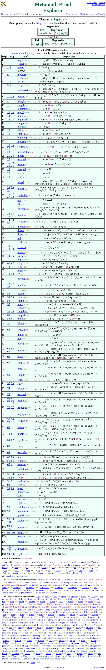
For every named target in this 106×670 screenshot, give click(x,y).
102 (9, 528)
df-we (38, 609)
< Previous (92, 2)
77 (12, 407)
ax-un (22, 585)
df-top (72, 651)
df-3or (63, 596)
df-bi (38, 596)
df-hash (57, 633)
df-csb (80, 601)
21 (8, 155)
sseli (20, 266)
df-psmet (80, 648)
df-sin (92, 635)
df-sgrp (6, 648)
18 (8, 130)
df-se (29, 609)
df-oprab (83, 614)
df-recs (79, 617)
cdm (68, 565)
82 (12, 440)
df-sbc (70, 601)
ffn (19, 204)
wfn (16, 567)
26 (12, 165)
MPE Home (20, 14)
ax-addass (59, 587)
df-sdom (81, 620)
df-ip (51, 640)
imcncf (21, 492)
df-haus (14, 656)
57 (8, 304)
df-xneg (89, 627)
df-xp (48, 609)
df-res (5, 612)
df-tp (85, 604)
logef (20, 270)
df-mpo (94, 614)
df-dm (86, 609)
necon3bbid (24, 152)
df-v (61, 601)
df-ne (90, 599)
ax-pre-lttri (79, 590)
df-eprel (93, 607)
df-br (44, 607)
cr (92, 567)
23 (8, 152)
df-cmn (68, 648)
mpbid (21, 155)
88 (8, 477)
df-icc (58, 630)
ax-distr (85, 587)
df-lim (56, 612)
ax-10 (27, 582)
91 (12, 481)
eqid (20, 503)
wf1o (44, 567)
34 (8, 213)
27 (8, 196)
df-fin (92, 620)
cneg (58, 570)
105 (9, 550)
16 (8, 123)
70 (8, 399)
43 (12, 248)
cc (84, 567)
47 (12, 263)
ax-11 (37, 582)
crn (79, 565)
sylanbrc (22, 221)
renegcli (22, 169)
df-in (11, 604)
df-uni (5, 607)
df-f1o (31, 614)
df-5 (84, 625)
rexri (20, 173)
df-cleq (60, 599)
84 (8, 452)
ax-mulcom (44, 587)
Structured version (72, 14)
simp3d (21, 375)
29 (8, 187)
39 (8, 488)
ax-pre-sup (40, 592)
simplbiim (23, 311)
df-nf (11, 599)
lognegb (22, 141)
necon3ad (22, 452)
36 (8, 216)
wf (27, 567)
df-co (77, 609)
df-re (89, 633)
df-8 (10, 627)
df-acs (82, 646)
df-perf (79, 653)
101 (9, 522)
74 (8, 388)
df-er (21, 620)
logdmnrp (23, 137)
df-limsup (36, 635)
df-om (14, 617)
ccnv (56, 565)
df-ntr (38, 653)
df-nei (58, 653)
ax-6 (94, 579)
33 (12, 220)
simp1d (21, 362)
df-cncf (24, 659)
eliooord (22, 308)
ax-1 (48, 579)
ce (17, 573)
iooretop (22, 536)
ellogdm (22, 101)
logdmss (22, 74)
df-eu (39, 599)
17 (12, 193)
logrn (20, 259)
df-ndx (58, 638)
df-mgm (93, 646)
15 (8, 162)
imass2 (21, 252)
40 (8, 246)
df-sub (15, 625)
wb (33, 562)
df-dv (47, 659)
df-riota (62, 614)
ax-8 (10, 582)
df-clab (49, 599)
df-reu (42, 601)
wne (85, 562)
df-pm (40, 620)
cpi (26, 573)
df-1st (24, 617)
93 (12, 488)
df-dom (70, 620)
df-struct (23, 638)
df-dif (90, 601)
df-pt (87, 643)
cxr (28, 570)
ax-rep (66, 582)
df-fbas (39, 651)
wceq (62, 562)
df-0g (50, 643)
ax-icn (79, 585)
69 (8, 362)
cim (6, 573)
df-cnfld (61, 651)
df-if (48, 604)
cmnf (17, 570)
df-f (4, 614)
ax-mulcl (16, 587)
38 (12, 226)
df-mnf (73, 622)
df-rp (78, 627)
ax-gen (67, 579)
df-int (15, 607)
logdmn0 (22, 108)
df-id (83, 607)
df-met (5, 651)
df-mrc (71, 646)
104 (9, 547)
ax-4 (77, 579)
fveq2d (21, 329)
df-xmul (15, 630)
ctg (59, 573)
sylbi (20, 297)
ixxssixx (22, 247)
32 (12, 196)
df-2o (11, 620)
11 (8, 105)
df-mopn (27, 651)
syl (19, 273)
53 (8, 297)
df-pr (76, 604)
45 (12, 256)
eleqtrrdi (22, 464)
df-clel (70, 599)
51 (8, 323)
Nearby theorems (98, 5)
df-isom (51, 614)
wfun (4, 567)
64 (8, 440)
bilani (20, 356)
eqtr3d (21, 440)
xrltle (20, 242)
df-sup (23, 622)
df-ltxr (94, 622)
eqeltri (21, 554)
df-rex (21, 601)
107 (13, 554)
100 (13, 519)
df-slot (47, 638)
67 (8, 351)
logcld (21, 112)
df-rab (52, 601)
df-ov (72, 614)
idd (19, 238)
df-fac (35, 633)
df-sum (72, 635)
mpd (20, 457)
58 (8, 318)
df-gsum (62, 643)
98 (8, 507)
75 (8, 394)
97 (12, 525)
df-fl (89, 630)
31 (8, 190)
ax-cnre (66, 590)
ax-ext (56, 582)
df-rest (28, 643)
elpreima (22, 208)
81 (12, 433)
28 (8, 173)
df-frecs (56, 617)
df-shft (69, 633)
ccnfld (72, 573)
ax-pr (13, 585)
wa (42, 562)
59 (12, 311)
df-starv (18, 640)
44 (8, 256)
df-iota (76, 612)
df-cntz (56, 648)
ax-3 (60, 579)
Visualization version (87, 14)
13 (12, 112)
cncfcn (21, 520)
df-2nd (34, 617)
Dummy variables (19, 53)
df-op (94, 604)
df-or (55, 596)
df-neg (26, 625)
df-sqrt (13, 635)
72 (8, 402)
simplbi (21, 105)
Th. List (29, 14)
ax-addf (53, 592)
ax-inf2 (33, 585)
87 (8, 464)
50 (12, 273)
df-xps (48, 646)
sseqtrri (21, 85)
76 (12, 402)
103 (13, 532)
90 (12, 477)
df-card (52, 622)
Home (11, 14)
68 (8, 356)
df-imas (37, 646)
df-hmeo (36, 656)
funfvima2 (23, 469)
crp (70, 570)
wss (14, 565)
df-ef (83, 635)
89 (13, 474)
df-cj (79, 633)
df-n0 (29, 627)
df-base (69, 638)
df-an (47, 596)
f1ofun (21, 63)
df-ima (15, 612)
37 (8, 223)
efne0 (20, 379)
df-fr (20, 609)
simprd (21, 133)
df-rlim (61, 635)
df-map (30, 620)
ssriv (20, 484)
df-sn (67, 604)
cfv (53, 567)
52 (8, 286)
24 (12, 155)
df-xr (84, 622)
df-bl (16, 651)
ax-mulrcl (30, 587)
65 (8, 348)
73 (12, 383)
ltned (20, 318)
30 (12, 187)
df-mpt (65, 607)
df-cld (27, 653)
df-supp (45, 617)
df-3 (66, 625)
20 (8, 165)
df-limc (36, 659)
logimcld (22, 119)
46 (8, 263)
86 (12, 460)
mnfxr (21, 334)
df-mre (59, 646)
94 (8, 554)
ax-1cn (68, 585)
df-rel (57, 609)
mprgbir (22, 226)
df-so (11, 609)
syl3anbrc (23, 195)
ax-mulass (72, 587)
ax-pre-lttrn (94, 590)
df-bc (46, 633)
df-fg (50, 651)
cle (49, 570)
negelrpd (22, 407)
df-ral (12, 601)
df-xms (90, 656)
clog (21, 576)
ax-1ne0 (15, 590)
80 (8, 427)
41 (12, 246)
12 (8, 112)
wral (94, 562)
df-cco (17, 643)
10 (8, 226)
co (75, 567)
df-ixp (50, 620)
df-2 (57, 625)
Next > (102, 2)
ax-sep (77, 582)
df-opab (53, 607)
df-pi (13, 638)
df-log (57, 659)
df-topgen (75, 643)
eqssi (20, 488)
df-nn (47, 625)
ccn (85, 573)
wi (26, 562)
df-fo (22, 614)
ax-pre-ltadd (8, 592)
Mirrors (3, 14)
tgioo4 (21, 515)
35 (12, 213)
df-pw (57, 604)
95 (8, 532)
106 (14, 550)
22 (8, 148)
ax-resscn (22, 499)
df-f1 (13, 614)
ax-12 (46, 582)
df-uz (59, 627)
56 (8, 419)
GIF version (100, 14)
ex (19, 446)
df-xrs (13, 646)
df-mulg (44, 648)
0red (20, 368)
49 (8, 273)
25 (8, 159)
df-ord (36, 612)
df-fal (93, 596)
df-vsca (41, 640)
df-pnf (62, 622)
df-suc (66, 612)
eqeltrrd (22, 481)
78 (8, 433)
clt (39, 570)
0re (19, 338)
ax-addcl (91, 585)
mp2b (20, 215)
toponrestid (23, 511)
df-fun (86, 612)
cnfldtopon (23, 507)
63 (8, 329)
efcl (19, 290)
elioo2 (21, 182)
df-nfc (80, 599)
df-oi (42, 622)
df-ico (47, 630)
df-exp (25, 633)
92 (8, 484)
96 (8, 525)
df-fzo (78, 630)
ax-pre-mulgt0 (24, 592)
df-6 (93, 625)
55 (12, 297)
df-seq (14, 633)
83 (8, 446)
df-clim (49, 635)
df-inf (32, 622)
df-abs (24, 635)
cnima (21, 541)
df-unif (93, 640)
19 (12, 162)
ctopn (43, 573)
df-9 (20, 627)
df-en (60, 620)
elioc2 (21, 343)
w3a (51, 562)
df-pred (26, 612)
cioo (80, 570)
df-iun (24, 607)
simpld (21, 123)
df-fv (41, 614)
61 (12, 318)
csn (23, 565)
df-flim (68, 656)
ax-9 (18, 582)
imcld (20, 116)
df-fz (69, 630)
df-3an (74, 596)
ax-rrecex (54, 590)
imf (19, 200)
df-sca (29, 640)
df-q (69, 627)
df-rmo (32, 601)
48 (8, 266)
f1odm (21, 78)
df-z (39, 627)
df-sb (20, 599)
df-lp (69, 653)
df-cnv (67, 609)
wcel (74, 562)
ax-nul (87, 582)
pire (20, 126)
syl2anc (21, 146)
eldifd (21, 460)
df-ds (83, 640)
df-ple (72, 640)
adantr (21, 293)
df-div (36, 625)
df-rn (96, 609)
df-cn (90, 653)
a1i (19, 130)
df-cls (48, 653)
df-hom (6, 643)
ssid (20, 495)
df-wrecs (68, 617)
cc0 (5, 570)
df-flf (79, 656)
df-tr (74, 607)
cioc (91, 570)
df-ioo (21, 230)
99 (8, 511)
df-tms (13, 659)
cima (90, 565)
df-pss (29, 604)
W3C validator (99, 667)
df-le (5, 625)
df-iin (34, 607)
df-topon (84, 651)
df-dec (49, 627)
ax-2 (54, 579)
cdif (3, 565)
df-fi (13, 622)
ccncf (8, 576)
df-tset (61, 640)
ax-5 (85, 579)
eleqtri (21, 532)
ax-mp (21, 67)
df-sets (36, 638)
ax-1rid (27, 590)
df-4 (75, 625)
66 (12, 348)
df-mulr (6, 640)
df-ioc (21, 234)
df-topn (40, 643)
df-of (5, 617)
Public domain (59, 667)
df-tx (25, 656)
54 (8, 293)
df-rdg (89, 617)
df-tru (83, 596)
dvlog (38, 23)
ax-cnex (43, 585)
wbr (45, 565)
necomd (22, 159)
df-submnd (30, 648)
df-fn (96, 612)
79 (8, 422)
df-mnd (18, 648)
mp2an (21, 96)
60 (8, 315)
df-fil (47, 656)
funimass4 (23, 90)
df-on (46, 612)
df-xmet (93, 648)
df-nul (39, 604)
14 (8, 116)
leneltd (21, 164)
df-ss (20, 604)
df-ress (81, 638)
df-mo (29, 599)
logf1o (21, 60)
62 (8, 457)
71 (12, 399)
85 (12, 457)
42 (8, 248)
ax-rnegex (40, 590)
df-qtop (25, 646)
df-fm (57, 656)
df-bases (15, 653)
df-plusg (93, 638)
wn (18, 562)
